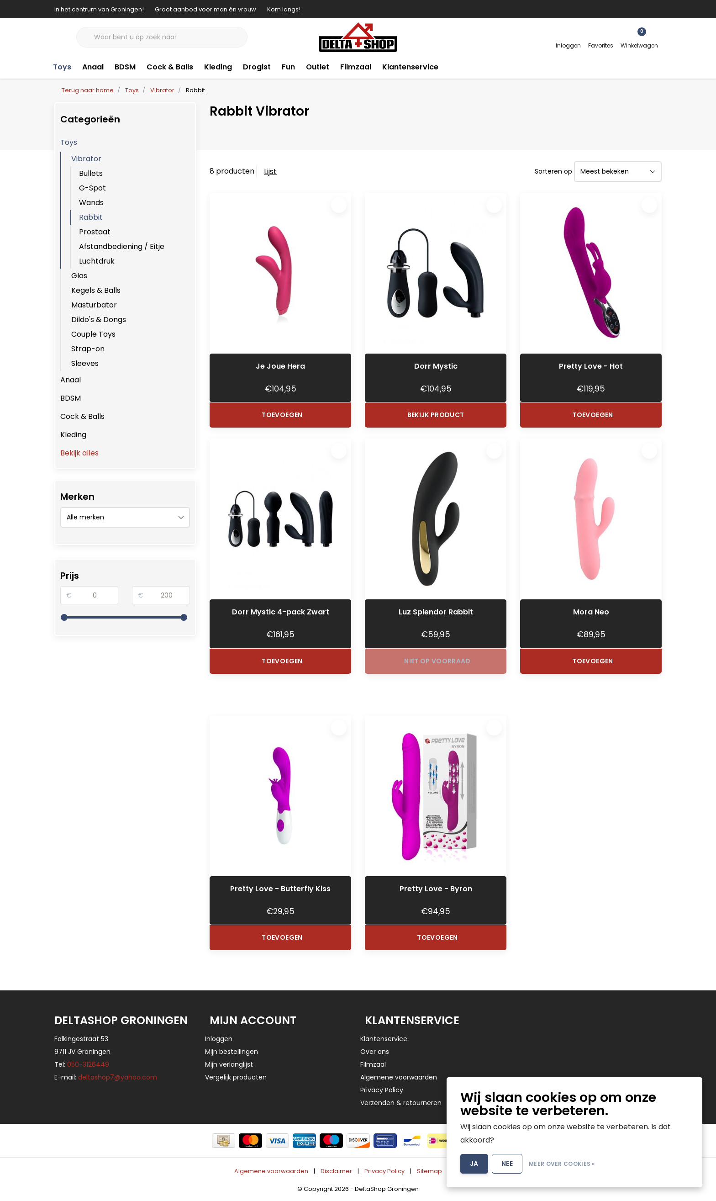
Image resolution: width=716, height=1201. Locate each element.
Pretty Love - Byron (436, 889)
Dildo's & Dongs (98, 319)
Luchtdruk (97, 261)
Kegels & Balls (96, 290)
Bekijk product (435, 414)
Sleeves (85, 363)
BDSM (125, 67)
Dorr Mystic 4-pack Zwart (280, 612)
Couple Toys (93, 334)
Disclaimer (336, 1171)
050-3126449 (88, 1064)
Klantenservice (410, 67)
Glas (79, 275)
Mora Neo (591, 612)
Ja (474, 1163)
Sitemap (429, 1171)
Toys (62, 67)
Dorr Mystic (436, 366)
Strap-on (88, 349)
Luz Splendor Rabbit (436, 612)
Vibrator (86, 158)
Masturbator (94, 305)
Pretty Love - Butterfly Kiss (280, 889)
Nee (507, 1163)
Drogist (257, 67)
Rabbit (195, 90)
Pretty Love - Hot (591, 366)
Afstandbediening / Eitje (121, 246)
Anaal (93, 67)
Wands (91, 202)
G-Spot (92, 188)
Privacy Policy (384, 1171)
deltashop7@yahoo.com (117, 1077)
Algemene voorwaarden (271, 1171)
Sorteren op (553, 171)
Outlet (317, 67)
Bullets (91, 173)
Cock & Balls (170, 67)
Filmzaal (355, 67)
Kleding (218, 67)
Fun (288, 67)
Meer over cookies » (562, 1164)
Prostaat (95, 232)
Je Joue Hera (280, 366)
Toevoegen (282, 414)
